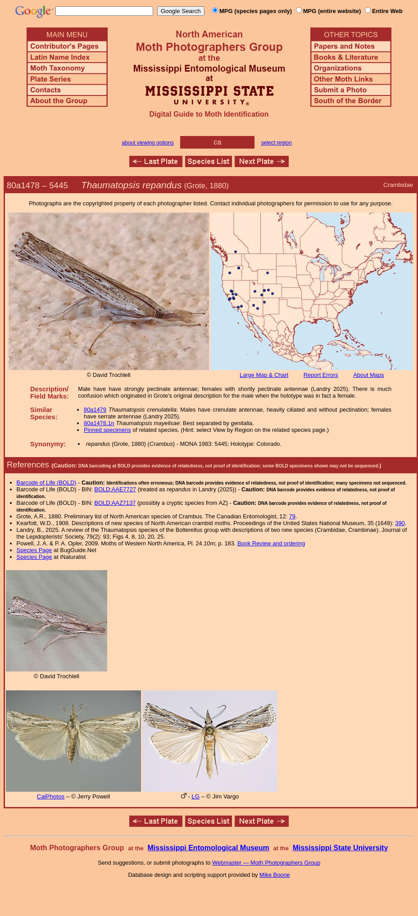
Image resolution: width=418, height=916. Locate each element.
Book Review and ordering (271, 543)
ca (217, 142)
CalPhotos (51, 796)
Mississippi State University (340, 848)
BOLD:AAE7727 (115, 489)
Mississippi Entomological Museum (208, 848)
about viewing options (147, 143)
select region (276, 143)
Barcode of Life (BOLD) (47, 482)
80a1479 (95, 409)
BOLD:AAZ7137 (115, 502)
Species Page (34, 550)
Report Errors (321, 375)
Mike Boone (274, 874)
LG (195, 796)
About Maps (368, 375)
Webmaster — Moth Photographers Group (266, 862)
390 (399, 523)
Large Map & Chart (264, 375)
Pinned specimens (107, 429)
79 (292, 516)
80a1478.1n (99, 423)
